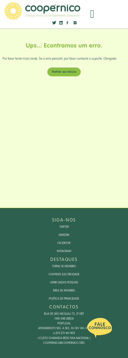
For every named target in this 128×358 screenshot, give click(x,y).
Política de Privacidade (64, 298)
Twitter (64, 227)
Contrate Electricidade (64, 274)
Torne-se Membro (64, 266)
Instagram (64, 251)
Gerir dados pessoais (64, 282)
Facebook (64, 243)
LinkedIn (64, 235)
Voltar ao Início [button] (64, 72)
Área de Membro (64, 290)
